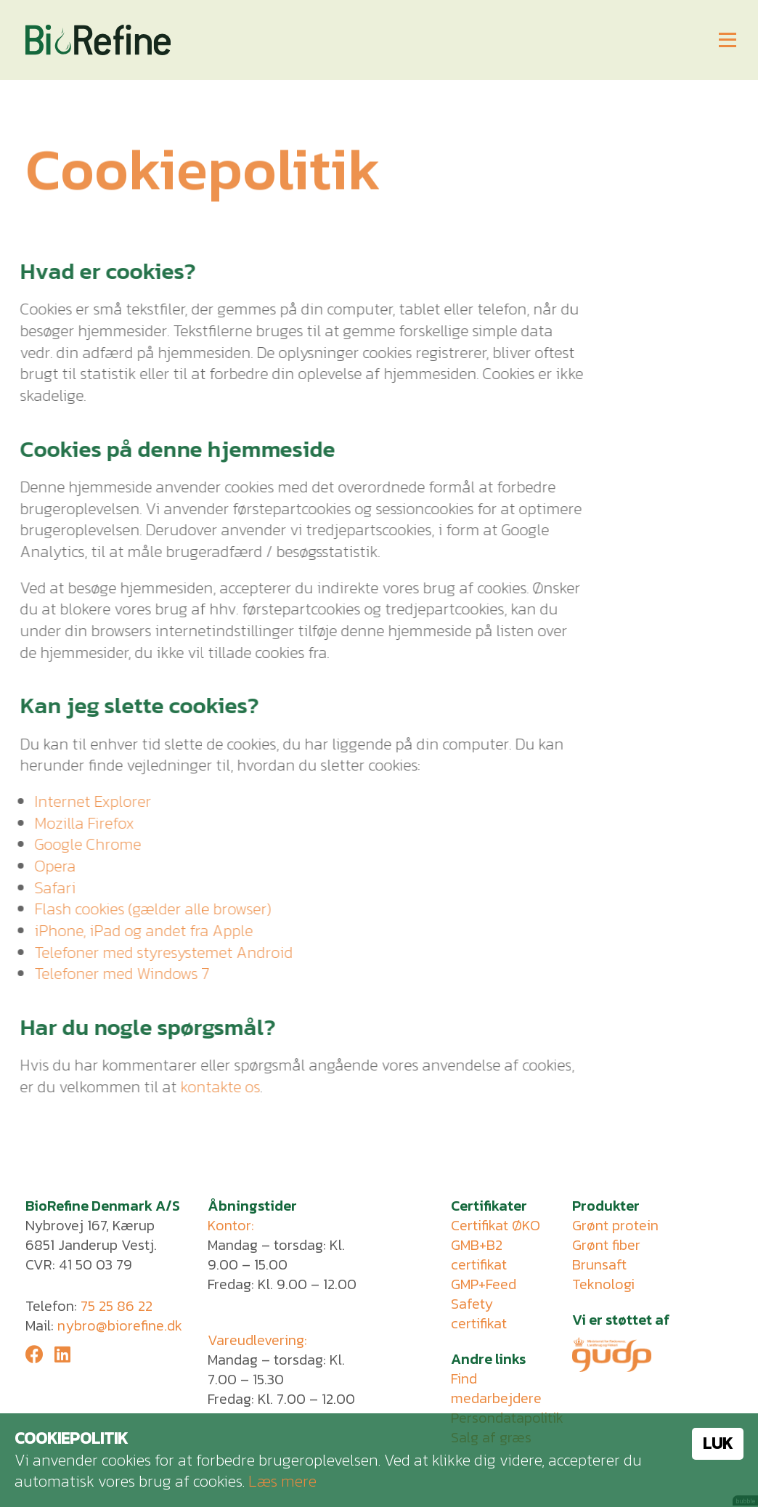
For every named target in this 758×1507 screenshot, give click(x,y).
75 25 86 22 (116, 1306)
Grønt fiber (606, 1245)
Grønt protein (615, 1225)
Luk (718, 1443)
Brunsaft (599, 1264)
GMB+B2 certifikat (479, 1254)
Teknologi (603, 1284)
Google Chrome (80, 844)
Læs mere (282, 1481)
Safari (47, 888)
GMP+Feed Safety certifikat (483, 1303)
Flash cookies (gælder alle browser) (145, 909)
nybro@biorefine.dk (119, 1325)
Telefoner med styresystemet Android (156, 952)
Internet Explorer (85, 801)
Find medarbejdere (496, 1388)
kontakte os (213, 1087)
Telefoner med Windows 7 (114, 974)
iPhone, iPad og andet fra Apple (136, 931)
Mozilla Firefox (76, 823)
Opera (47, 866)
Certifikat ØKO (495, 1225)
